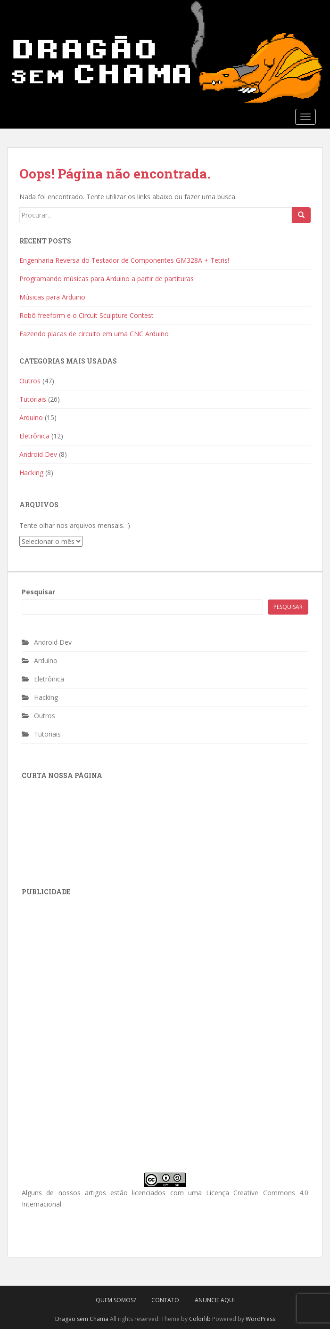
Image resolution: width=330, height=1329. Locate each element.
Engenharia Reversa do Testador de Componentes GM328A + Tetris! (124, 260)
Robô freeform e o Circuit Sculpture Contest (86, 315)
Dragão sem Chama (81, 1319)
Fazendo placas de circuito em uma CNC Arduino (94, 333)
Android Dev (38, 454)
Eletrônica (34, 435)
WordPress (260, 1319)
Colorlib (200, 1319)
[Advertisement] (92, 966)
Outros (30, 380)
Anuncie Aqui (215, 1300)
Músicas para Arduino (52, 296)
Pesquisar (38, 591)
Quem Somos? (116, 1300)
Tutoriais (32, 399)
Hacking (31, 472)
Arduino (31, 417)
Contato (165, 1300)
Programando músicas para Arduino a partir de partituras (106, 278)
